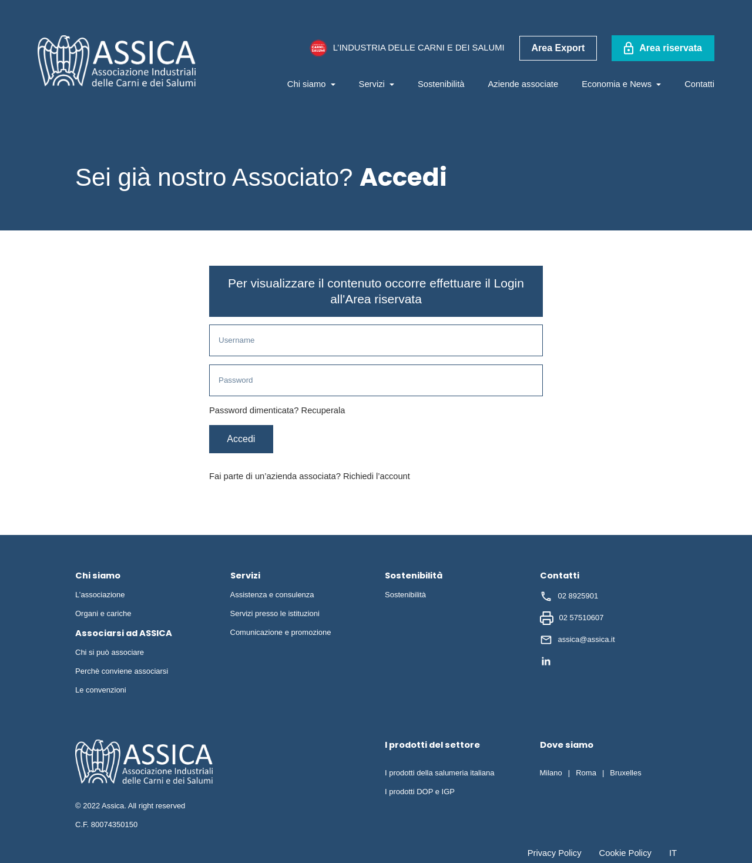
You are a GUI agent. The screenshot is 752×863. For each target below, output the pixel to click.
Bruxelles (625, 774)
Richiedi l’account (377, 478)
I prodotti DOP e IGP (420, 793)
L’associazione (100, 596)
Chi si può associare (109, 654)
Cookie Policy (625, 854)
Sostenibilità (441, 84)
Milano (551, 774)
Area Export (558, 48)
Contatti (699, 84)
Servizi (376, 84)
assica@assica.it (577, 641)
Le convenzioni (100, 691)
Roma (586, 774)
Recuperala (323, 412)
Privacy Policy (555, 854)
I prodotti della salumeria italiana (439, 774)
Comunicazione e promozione (280, 634)
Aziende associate (523, 84)
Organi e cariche (103, 615)
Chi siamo (311, 84)
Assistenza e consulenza (272, 596)
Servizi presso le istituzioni (275, 615)
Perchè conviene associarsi (121, 672)
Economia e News (621, 84)
